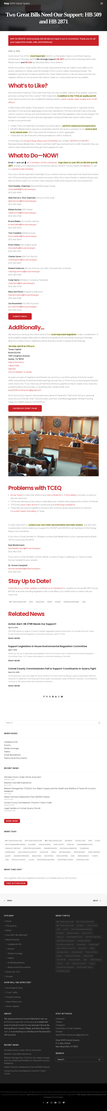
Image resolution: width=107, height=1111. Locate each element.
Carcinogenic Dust (14, 988)
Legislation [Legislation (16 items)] (44, 852)
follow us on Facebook (52, 588)
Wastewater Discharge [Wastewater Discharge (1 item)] (45, 860)
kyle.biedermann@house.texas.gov (24, 548)
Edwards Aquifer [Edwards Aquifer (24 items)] (50, 848)
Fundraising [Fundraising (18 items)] (84, 848)
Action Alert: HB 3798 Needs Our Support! (32, 624)
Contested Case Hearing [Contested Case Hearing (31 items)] (32, 848)
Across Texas (16, 495)
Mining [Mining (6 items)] (53, 852)
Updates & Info (11, 742)
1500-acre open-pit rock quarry (20, 1022)
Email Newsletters (12, 755)
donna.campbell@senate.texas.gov (24, 569)
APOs (31, 602)
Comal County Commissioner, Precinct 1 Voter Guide (25, 1072)
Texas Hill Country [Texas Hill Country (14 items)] (19, 860)
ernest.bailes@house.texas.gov (22, 224)
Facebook (60, 1019)
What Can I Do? (13, 972)
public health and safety (25, 511)
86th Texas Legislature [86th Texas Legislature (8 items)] (13, 841)
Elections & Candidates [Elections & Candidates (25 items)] (68, 848)
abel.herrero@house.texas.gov (22, 201)
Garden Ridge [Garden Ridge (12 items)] (10, 852)
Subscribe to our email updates (22, 588)
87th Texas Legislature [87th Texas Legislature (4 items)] (33, 841)
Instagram (60, 1025)
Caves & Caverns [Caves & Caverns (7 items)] (45, 844)
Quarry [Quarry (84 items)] (8, 856)
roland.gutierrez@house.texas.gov (24, 271)
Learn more (30, 1094)
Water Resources (14, 1002)
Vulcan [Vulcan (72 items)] (31, 860)
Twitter (59, 1022)
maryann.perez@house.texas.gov (23, 295)
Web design (81, 1094)
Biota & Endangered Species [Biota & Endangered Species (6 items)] (15, 844)
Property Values (13, 997)
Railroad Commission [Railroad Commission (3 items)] (21, 856)
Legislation (40, 602)
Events (7, 745)
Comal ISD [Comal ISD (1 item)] (70, 844)
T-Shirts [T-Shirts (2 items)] (95, 856)
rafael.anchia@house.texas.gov (22, 213)
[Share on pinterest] (52, 696)
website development (94, 1094)
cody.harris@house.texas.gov (21, 283)
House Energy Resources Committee (40, 141)
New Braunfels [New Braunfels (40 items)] (65, 852)
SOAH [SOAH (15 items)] (73, 856)
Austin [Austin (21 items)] (97, 841)
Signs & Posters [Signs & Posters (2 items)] (62, 856)
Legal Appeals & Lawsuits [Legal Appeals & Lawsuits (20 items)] (27, 852)
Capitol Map (13, 365)
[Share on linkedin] (55, 696)
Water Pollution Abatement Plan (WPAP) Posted (26, 1067)
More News (12, 821)
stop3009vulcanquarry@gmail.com (24, 390)
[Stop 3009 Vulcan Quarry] (17, 3)
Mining (49, 602)
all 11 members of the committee (42, 163)
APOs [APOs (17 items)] (90, 841)
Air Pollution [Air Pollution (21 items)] (80, 841)
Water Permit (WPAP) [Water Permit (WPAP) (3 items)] (65, 860)
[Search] (53, 722)
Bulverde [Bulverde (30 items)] (32, 844)
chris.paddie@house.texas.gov (22, 189)
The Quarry (11, 926)
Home (8, 921)
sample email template (22, 169)
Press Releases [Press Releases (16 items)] (79, 852)
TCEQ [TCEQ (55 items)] (7, 860)
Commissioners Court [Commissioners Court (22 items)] (85, 844)
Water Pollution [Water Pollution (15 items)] (82, 860)
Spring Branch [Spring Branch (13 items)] (83, 856)
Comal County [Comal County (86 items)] (59, 844)
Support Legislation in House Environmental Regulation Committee (47, 646)
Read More (14, 638)
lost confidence (54, 495)
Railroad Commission (71, 602)
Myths (8, 930)
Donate (9, 976)
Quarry (58, 602)
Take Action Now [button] (16, 883)
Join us (7, 1032)
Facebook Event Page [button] (25, 408)
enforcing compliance (65, 505)
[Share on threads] (50, 696)
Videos (7, 752)
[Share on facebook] (44, 696)
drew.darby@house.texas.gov (21, 248)
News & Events (12, 940)
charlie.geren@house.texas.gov (22, 260)
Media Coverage (11, 748)
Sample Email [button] (20, 316)
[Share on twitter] (47, 696)
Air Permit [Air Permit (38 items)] (68, 841)
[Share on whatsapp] (58, 696)
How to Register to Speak (20, 372)
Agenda (12, 369)
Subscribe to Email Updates (68, 1028)
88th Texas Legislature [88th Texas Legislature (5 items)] (53, 841)
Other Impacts (12, 1006)
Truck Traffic (12, 992)
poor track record (29, 505)
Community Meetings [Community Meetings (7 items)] (12, 848)
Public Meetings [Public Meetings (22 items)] (94, 852)
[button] (101, 3)
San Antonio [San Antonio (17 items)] (48, 856)
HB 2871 (60, 59)
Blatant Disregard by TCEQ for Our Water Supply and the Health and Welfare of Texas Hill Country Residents (27, 1060)
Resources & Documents (15, 758)
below (87, 166)
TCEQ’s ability (70, 495)
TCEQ (83, 602)
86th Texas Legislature (17, 602)
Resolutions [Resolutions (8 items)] (36, 856)
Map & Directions (16, 362)
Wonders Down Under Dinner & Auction (22, 1050)
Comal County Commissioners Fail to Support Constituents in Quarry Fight (52, 668)
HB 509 (28, 62)
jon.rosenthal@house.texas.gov (22, 307)
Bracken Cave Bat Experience (17, 1054)
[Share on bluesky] (61, 696)
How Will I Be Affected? (17, 935)
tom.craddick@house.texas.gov (22, 236)
